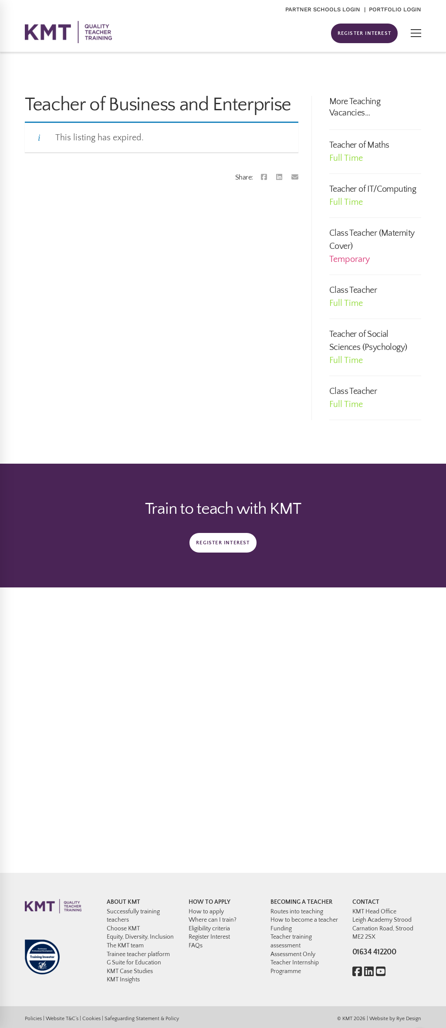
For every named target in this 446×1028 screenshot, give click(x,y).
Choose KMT (123, 928)
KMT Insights (123, 979)
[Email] (295, 177)
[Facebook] (263, 177)
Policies (33, 1018)
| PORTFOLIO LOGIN (392, 9)
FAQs (196, 945)
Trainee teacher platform (138, 954)
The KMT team (125, 945)
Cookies (91, 1018)
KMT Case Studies (130, 971)
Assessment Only (292, 954)
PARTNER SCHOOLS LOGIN (322, 9)
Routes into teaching (296, 911)
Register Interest (209, 936)
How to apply (206, 911)
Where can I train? (213, 919)
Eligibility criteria (209, 928)
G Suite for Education (134, 962)
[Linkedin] (279, 177)
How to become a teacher (304, 919)
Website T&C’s (62, 1018)
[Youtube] (380, 972)
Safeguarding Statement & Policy (142, 1018)
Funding (281, 928)
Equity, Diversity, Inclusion (140, 936)
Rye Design (408, 1018)
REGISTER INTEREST (364, 33)
